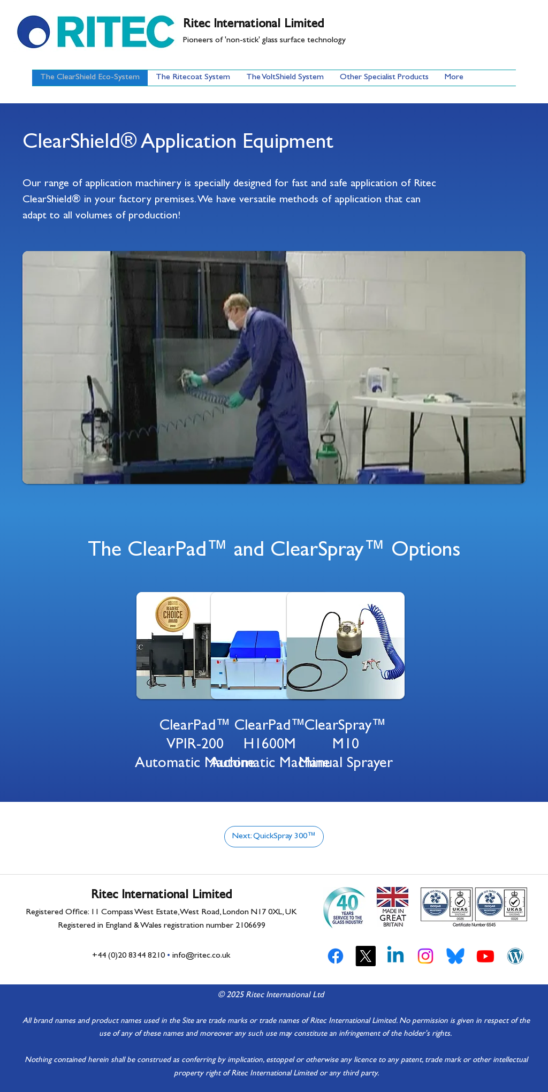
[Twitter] (365, 956)
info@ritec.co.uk (201, 956)
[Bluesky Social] (455, 956)
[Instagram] (425, 956)
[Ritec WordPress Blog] (515, 956)
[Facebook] (335, 956)
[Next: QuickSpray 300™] (274, 836)
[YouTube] (485, 956)
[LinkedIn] (395, 956)
